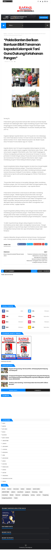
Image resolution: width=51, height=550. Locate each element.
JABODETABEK (5, 441)
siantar (4, 473)
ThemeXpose (28, 548)
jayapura (4, 450)
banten (4, 426)
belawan (4, 435)
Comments (38, 391)
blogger (34, 271)
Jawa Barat (5, 447)
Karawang (5, 453)
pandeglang (5, 467)
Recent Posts (13, 391)
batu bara (4, 429)
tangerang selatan (7, 479)
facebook (46, 271)
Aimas (3, 423)
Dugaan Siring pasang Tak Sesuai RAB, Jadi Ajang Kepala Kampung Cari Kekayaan (28, 370)
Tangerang (5, 476)
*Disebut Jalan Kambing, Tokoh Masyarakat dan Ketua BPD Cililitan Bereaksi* (28, 384)
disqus (40, 271)
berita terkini (5, 438)
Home (5, 33)
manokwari (5, 458)
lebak (3, 455)
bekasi (3, 432)
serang (4, 470)
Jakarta (4, 444)
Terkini (4, 482)
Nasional (4, 464)
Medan (4, 461)
